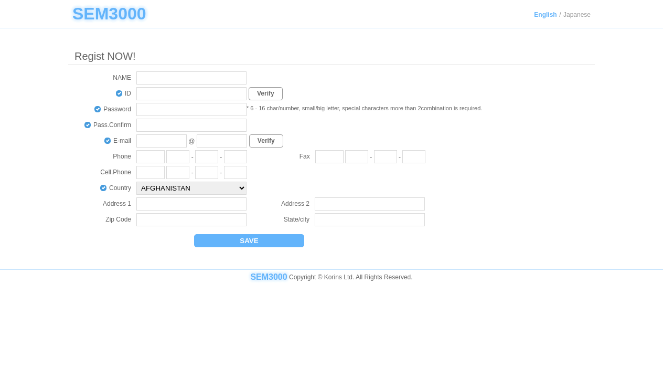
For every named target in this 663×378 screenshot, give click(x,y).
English (545, 14)
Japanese (577, 14)
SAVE (249, 241)
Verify (265, 93)
